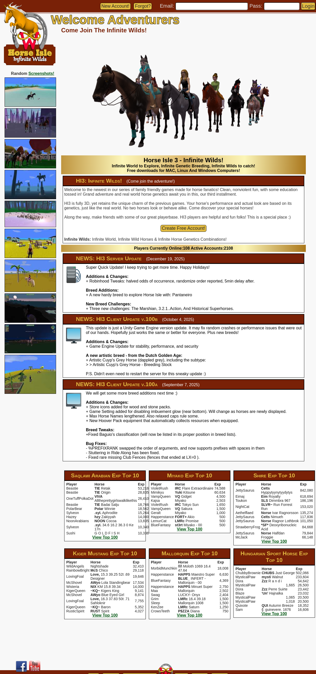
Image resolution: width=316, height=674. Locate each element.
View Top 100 (105, 537)
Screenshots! (41, 73)
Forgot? (143, 6)
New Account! (115, 6)
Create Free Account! (183, 228)
